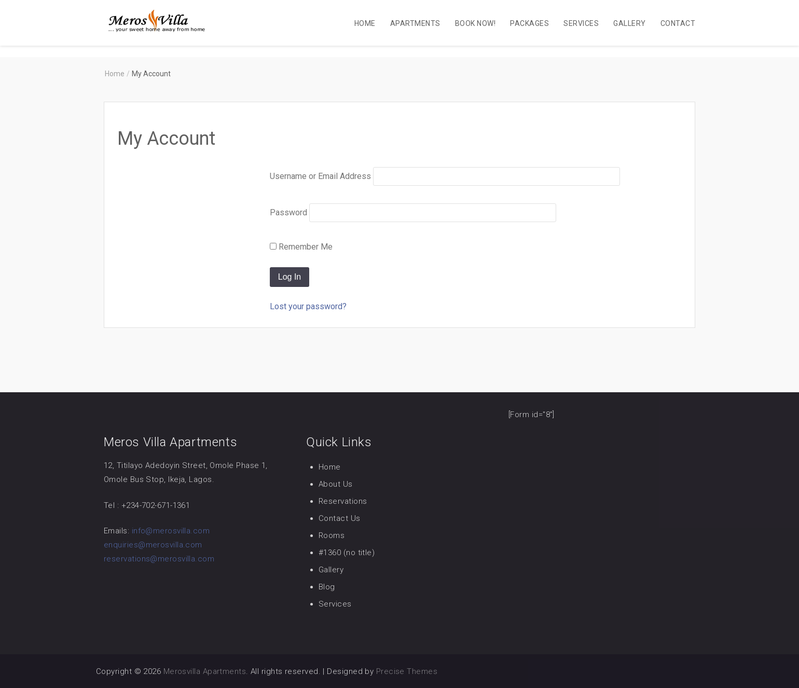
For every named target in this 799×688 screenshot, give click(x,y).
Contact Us (340, 518)
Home (365, 23)
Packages (529, 23)
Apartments (415, 23)
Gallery (629, 23)
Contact (677, 23)
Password (288, 212)
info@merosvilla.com (171, 530)
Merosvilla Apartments (204, 671)
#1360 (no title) (347, 552)
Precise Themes (406, 671)
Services (581, 23)
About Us (336, 484)
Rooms (332, 535)
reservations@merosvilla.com (159, 558)
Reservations (343, 501)
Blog (327, 586)
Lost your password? (308, 306)
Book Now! (475, 23)
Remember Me (301, 247)
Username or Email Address (320, 176)
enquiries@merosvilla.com (153, 544)
